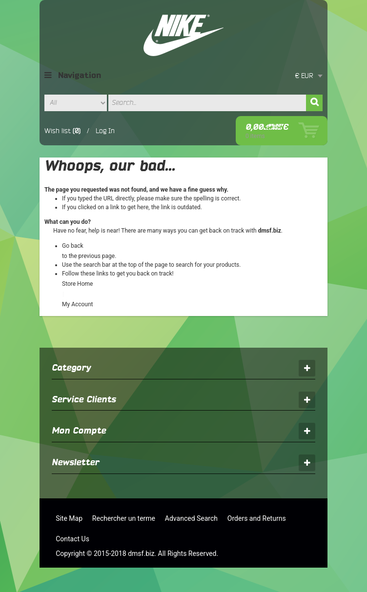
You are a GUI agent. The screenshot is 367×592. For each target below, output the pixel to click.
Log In (105, 131)
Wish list (57, 131)
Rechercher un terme (123, 518)
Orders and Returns (256, 518)
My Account (77, 304)
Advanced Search (191, 518)
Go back (72, 245)
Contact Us (72, 539)
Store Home (77, 283)
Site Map (69, 518)
